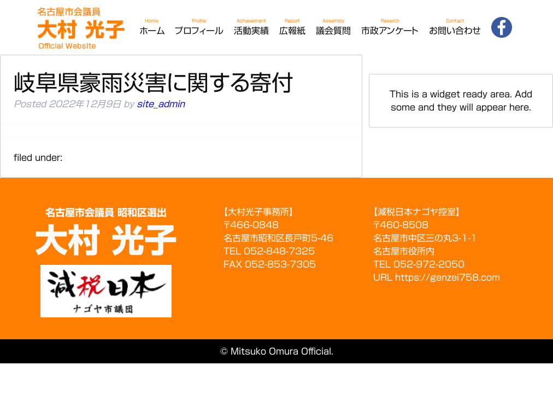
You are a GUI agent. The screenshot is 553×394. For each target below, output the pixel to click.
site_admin (161, 104)
